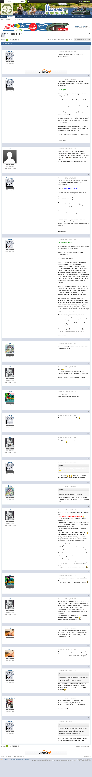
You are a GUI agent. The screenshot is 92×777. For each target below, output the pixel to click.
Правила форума (87, 756)
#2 (88, 75)
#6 (88, 339)
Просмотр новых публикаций (79, 16)
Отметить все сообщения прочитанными (13, 759)
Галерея (35, 16)
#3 (88, 145)
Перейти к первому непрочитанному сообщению (60, 39)
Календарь (43, 16)
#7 (88, 363)
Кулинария (8, 756)
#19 (88, 694)
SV (10, 148)
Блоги (28, 16)
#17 (88, 645)
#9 (88, 411)
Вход (80, 1)
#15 (88, 595)
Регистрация (86, 1)
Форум (2, 756)
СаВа (9, 343)
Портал (3, 16)
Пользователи (20, 16)
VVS (9, 628)
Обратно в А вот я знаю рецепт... (83, 746)
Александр (12, 36)
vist (10, 367)
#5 (88, 236)
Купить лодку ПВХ (80, 26)
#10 (88, 433)
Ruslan (9, 392)
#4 (88, 174)
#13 (88, 506)
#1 (88, 48)
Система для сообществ (81, 759)
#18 (88, 666)
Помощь (27, 759)
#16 (88, 624)
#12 (88, 482)
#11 (88, 458)
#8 (88, 388)
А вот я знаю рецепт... (19, 756)
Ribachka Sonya (9, 698)
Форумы (10, 16)
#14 (88, 571)
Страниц (3, 39)
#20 (88, 718)
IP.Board (89, 759)
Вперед (15, 39)
